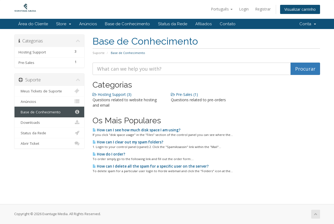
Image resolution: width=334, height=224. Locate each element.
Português (222, 9)
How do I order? (109, 154)
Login (244, 9)
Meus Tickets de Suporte (49, 91)
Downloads (49, 122)
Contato (228, 23)
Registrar (263, 9)
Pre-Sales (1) (184, 94)
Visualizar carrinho (300, 9)
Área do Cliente (33, 23)
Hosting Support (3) (112, 94)
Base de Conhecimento (127, 23)
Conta (307, 23)
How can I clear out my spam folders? (128, 142)
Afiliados (203, 23)
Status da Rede (172, 23)
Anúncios (88, 23)
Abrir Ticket (49, 143)
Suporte (99, 53)
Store (63, 23)
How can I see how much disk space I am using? (137, 130)
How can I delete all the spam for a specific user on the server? (151, 166)
